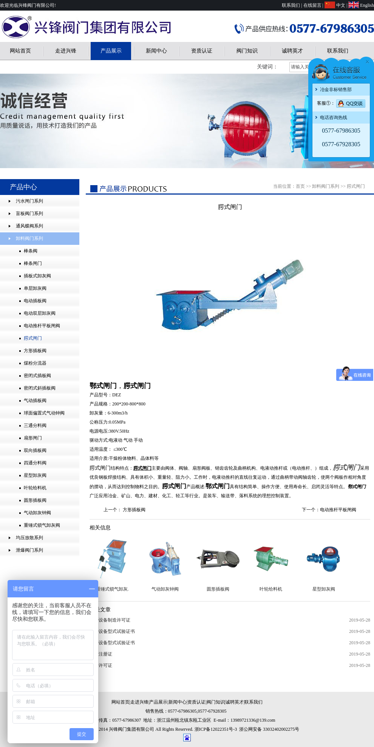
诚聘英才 (292, 51)
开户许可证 (101, 665)
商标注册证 (101, 654)
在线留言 (312, 5)
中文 (340, 5)
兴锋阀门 (321, 153)
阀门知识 (247, 51)
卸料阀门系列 (325, 186)
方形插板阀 (134, 509)
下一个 (308, 509)
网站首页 (20, 51)
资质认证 (201, 51)
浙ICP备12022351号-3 (216, 729)
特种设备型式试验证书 (112, 631)
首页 (300, 186)
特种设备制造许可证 (110, 620)
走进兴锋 (65, 51)
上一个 (110, 509)
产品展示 (111, 51)
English (367, 5)
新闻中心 (156, 51)
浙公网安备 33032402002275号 (269, 729)
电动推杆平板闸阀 (338, 509)
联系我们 (291, 5)
